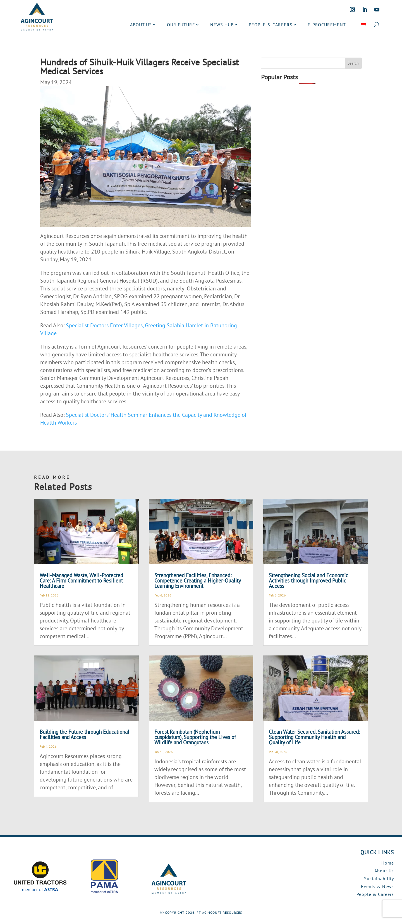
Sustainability (379, 878)
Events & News (377, 886)
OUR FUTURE (181, 24)
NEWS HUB (222, 24)
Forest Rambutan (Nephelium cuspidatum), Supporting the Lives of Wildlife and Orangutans (195, 737)
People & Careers (375, 894)
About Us (384, 870)
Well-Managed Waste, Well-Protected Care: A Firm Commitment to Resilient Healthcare (81, 580)
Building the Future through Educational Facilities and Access (84, 734)
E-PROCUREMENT (327, 24)
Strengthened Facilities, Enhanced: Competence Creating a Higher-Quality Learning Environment (197, 580)
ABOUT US (141, 24)
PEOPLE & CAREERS (271, 24)
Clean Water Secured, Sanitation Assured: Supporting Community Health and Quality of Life (314, 737)
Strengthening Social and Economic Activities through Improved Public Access (308, 580)
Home (387, 863)
